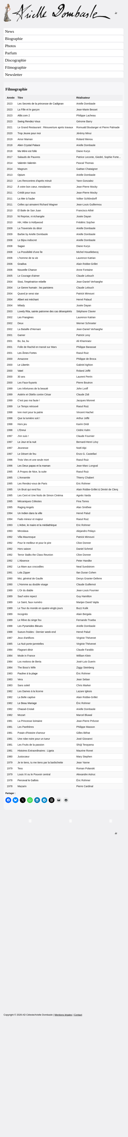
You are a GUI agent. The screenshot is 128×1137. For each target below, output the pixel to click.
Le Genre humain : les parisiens (35, 287)
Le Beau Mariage (27, 703)
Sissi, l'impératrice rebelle (31, 281)
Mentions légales (63, 1128)
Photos (10, 46)
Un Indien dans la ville (29, 513)
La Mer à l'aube (26, 198)
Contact (78, 1128)
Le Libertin (23, 364)
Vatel (20, 370)
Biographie (14, 38)
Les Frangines (25, 317)
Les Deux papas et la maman (33, 465)
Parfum (11, 53)
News (9, 31)
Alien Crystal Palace (28, 145)
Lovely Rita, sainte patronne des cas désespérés (44, 311)
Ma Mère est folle (27, 151)
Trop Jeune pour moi (29, 133)
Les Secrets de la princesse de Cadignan (40, 103)
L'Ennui (21, 430)
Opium (21, 174)
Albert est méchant (28, 299)
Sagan (21, 246)
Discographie (15, 60)
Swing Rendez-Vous (28, 121)
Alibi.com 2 (23, 115)
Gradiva (21, 263)
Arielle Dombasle (64, 13)
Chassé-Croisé (25, 709)
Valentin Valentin (26, 163)
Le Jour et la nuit (26, 442)
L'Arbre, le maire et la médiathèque (37, 525)
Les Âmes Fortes (27, 352)
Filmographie (16, 67)
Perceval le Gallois (27, 780)
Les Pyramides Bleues (30, 626)
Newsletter (13, 74)
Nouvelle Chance (27, 269)
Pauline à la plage (27, 673)
